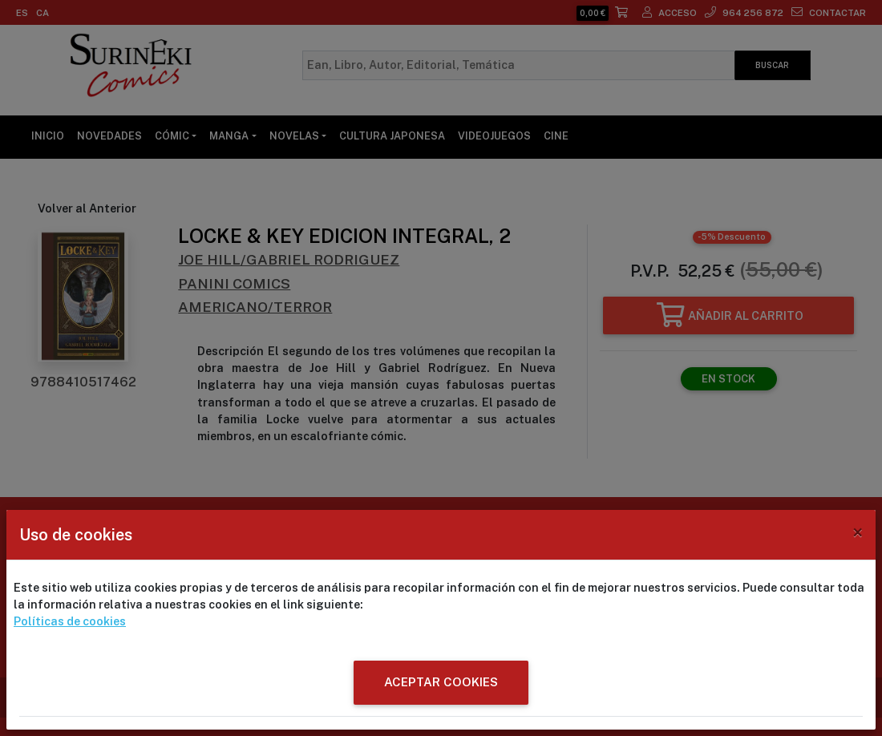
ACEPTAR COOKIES (441, 682)
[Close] (858, 532)
